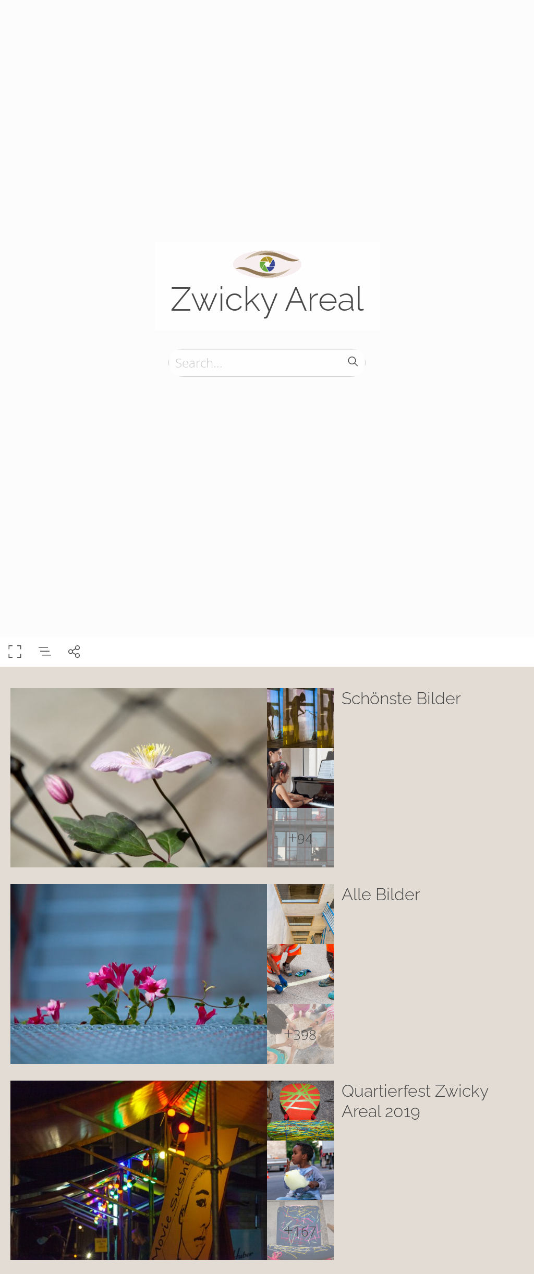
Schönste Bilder (401, 698)
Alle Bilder (381, 894)
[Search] (267, 363)
